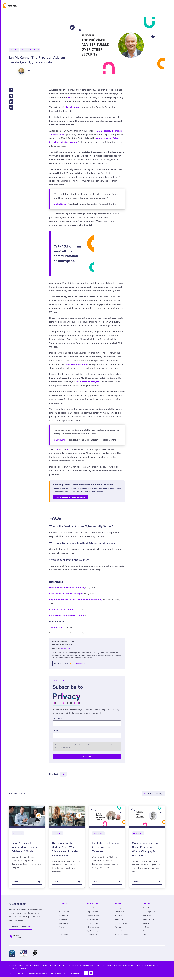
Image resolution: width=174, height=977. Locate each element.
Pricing (70, 5)
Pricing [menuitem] (62, 926)
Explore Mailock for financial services (70, 497)
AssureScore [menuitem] (92, 933)
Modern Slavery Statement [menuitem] (37, 971)
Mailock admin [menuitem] (148, 918)
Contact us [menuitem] (147, 906)
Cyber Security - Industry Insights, (66, 593)
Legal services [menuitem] (93, 910)
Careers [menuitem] (146, 930)
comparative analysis (88, 381)
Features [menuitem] (63, 930)
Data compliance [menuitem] (94, 922)
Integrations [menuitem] (64, 933)
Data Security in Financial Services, (67, 587)
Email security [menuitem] (93, 918)
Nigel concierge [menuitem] (93, 930)
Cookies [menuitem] (21, 971)
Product (26, 5)
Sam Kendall (55, 627)
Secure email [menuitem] (64, 906)
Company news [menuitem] (121, 922)
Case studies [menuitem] (120, 910)
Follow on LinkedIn (61, 664)
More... (17, 879)
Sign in (151, 5)
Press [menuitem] (145, 933)
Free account (164, 5)
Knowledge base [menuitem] (149, 910)
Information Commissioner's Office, (67, 615)
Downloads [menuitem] (147, 914)
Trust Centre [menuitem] (75, 971)
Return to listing (155, 793)
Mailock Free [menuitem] (64, 910)
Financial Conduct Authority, (64, 609)
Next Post (58, 774)
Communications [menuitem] (94, 914)
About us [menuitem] (146, 922)
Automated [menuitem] (63, 922)
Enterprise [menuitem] (63, 918)
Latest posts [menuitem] (120, 906)
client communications (76, 364)
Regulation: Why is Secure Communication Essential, (76, 599)
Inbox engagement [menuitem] (94, 926)
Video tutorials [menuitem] (121, 930)
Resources (56, 5)
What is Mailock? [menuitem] (122, 933)
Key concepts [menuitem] (120, 918)
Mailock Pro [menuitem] (64, 914)
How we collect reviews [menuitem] (59, 971)
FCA (70, 97)
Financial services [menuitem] (94, 906)
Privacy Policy (65, 748)
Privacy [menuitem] (11, 971)
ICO (68, 449)
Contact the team (19, 924)
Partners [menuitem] (146, 926)
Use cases (40, 5)
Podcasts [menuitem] (118, 914)
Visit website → (80, 663)
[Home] (10, 5)
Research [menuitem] (119, 926)
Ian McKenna (27, 71)
